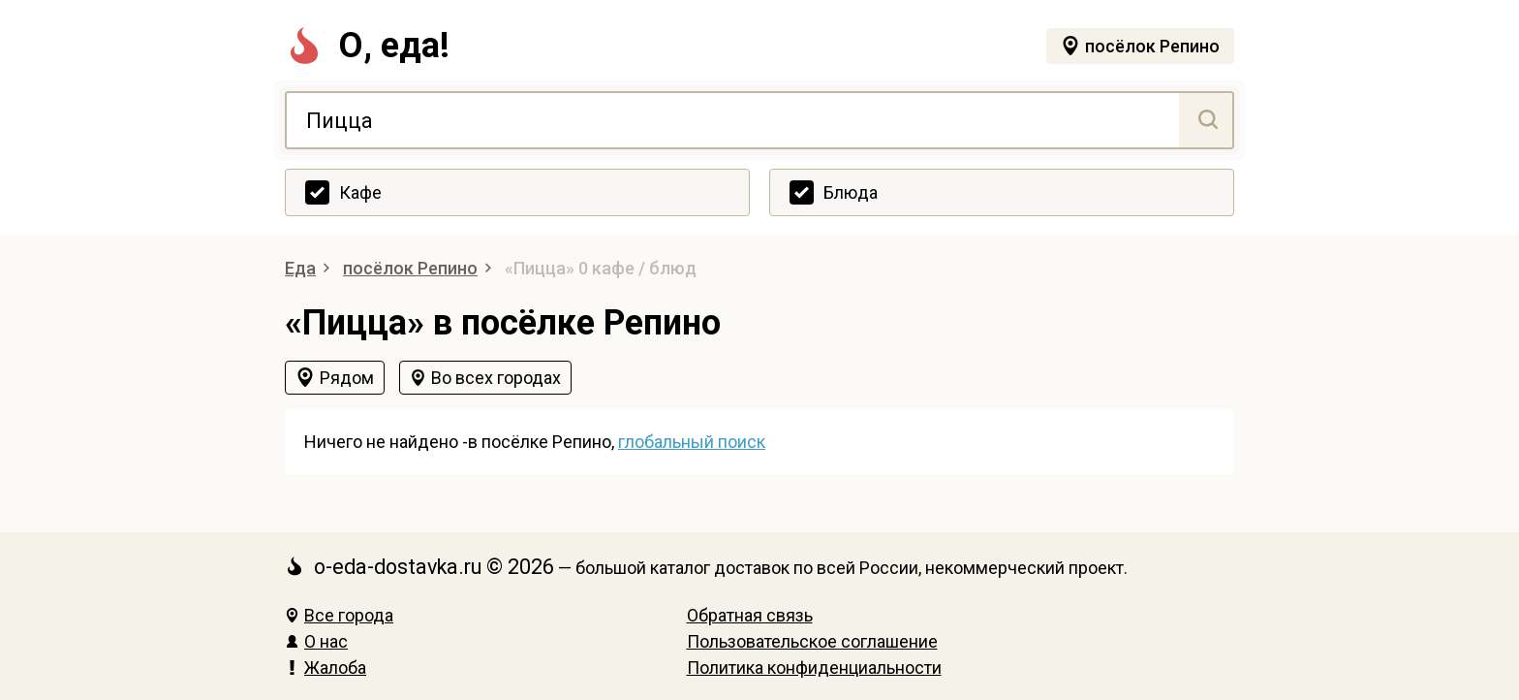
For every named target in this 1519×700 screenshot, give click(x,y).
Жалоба (325, 667)
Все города (339, 615)
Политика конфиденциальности (814, 667)
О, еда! (367, 45)
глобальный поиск (691, 441)
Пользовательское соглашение (812, 641)
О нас (316, 641)
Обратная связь (750, 615)
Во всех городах (496, 377)
